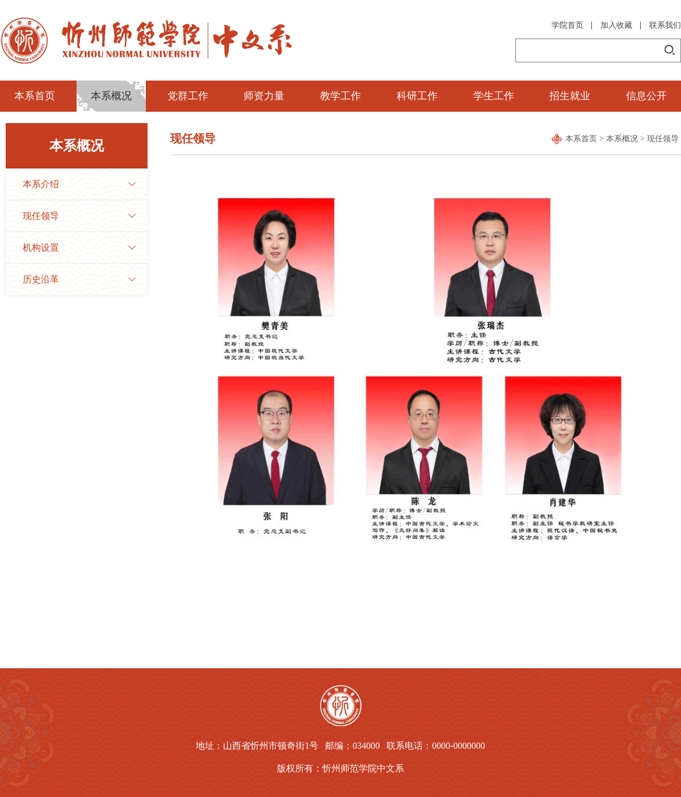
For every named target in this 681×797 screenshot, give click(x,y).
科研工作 (417, 96)
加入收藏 (616, 25)
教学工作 (340, 96)
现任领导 (41, 216)
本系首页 (34, 96)
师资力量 (263, 96)
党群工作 (187, 96)
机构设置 (41, 247)
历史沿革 (41, 279)
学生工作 (493, 96)
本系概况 (111, 96)
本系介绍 (41, 184)
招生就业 (569, 96)
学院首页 (567, 25)
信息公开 (646, 96)
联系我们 (665, 25)
